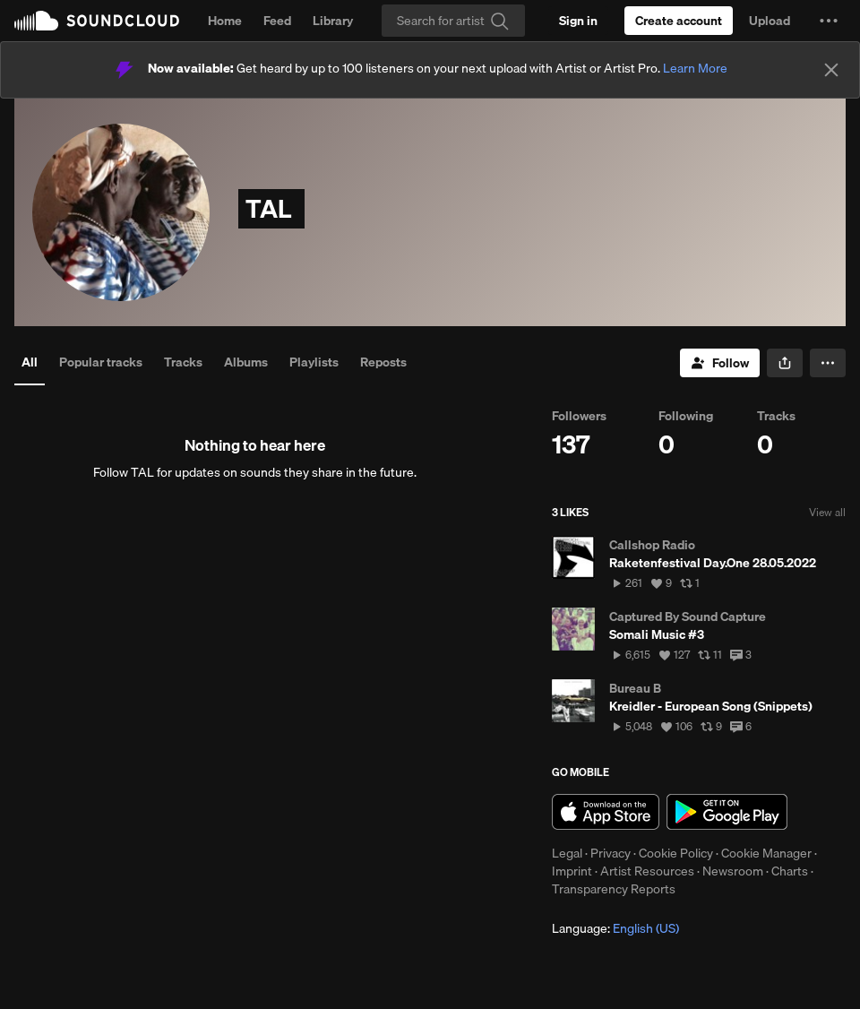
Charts (789, 871)
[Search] (453, 20)
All (30, 362)
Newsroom (732, 871)
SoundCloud (96, 20)
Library (333, 20)
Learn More (695, 68)
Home (225, 20)
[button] (829, 20)
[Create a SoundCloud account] (678, 20)
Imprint (572, 871)
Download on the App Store (605, 812)
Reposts (383, 362)
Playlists (314, 362)
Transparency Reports (613, 889)
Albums (246, 362)
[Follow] (720, 363)
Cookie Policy (676, 853)
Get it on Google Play (726, 812)
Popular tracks (100, 362)
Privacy (610, 853)
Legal (567, 853)
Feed (277, 20)
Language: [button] (615, 928)
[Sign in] (578, 20)
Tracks (183, 362)
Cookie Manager (766, 853)
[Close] (831, 70)
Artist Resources (647, 871)
